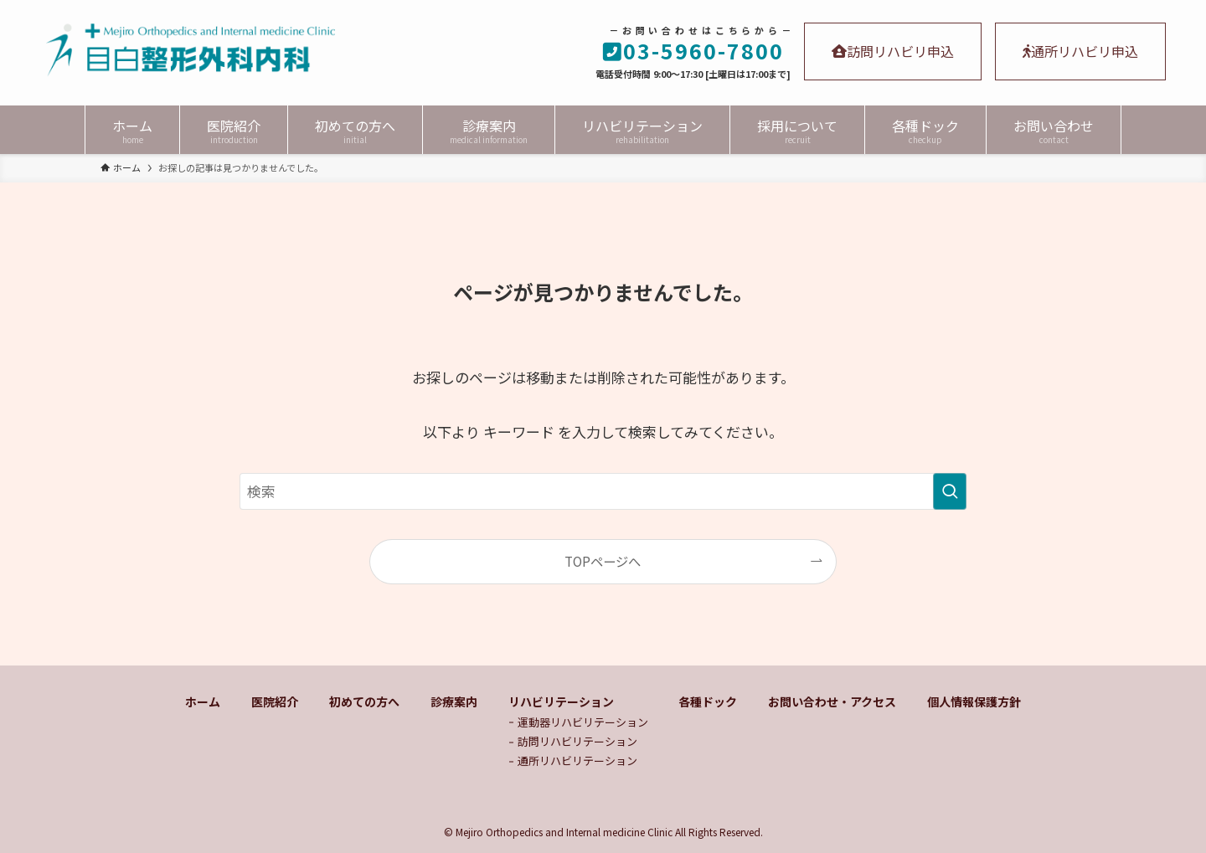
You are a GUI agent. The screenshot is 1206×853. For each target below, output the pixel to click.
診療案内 (453, 701)
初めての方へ (364, 701)
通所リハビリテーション (577, 760)
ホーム (202, 701)
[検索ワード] (603, 491)
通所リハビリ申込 (1080, 51)
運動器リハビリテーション (583, 722)
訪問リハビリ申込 (893, 51)
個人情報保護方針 (974, 701)
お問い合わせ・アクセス (832, 701)
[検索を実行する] (949, 491)
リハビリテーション (561, 701)
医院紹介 (274, 701)
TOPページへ (602, 561)
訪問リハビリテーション (577, 741)
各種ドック (707, 701)
